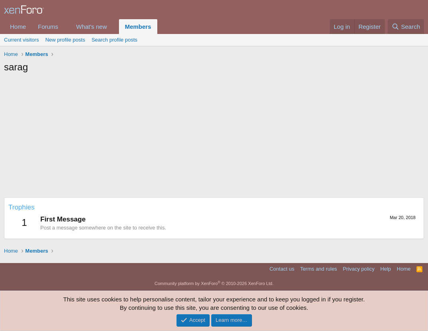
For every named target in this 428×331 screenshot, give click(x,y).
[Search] (406, 26)
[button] (64, 26)
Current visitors (21, 40)
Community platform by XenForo (214, 283)
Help (385, 269)
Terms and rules (318, 269)
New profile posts (65, 40)
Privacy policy (358, 269)
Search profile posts (114, 40)
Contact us (281, 269)
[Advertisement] (214, 137)
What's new (91, 26)
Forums (48, 26)
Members (138, 26)
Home (18, 26)
